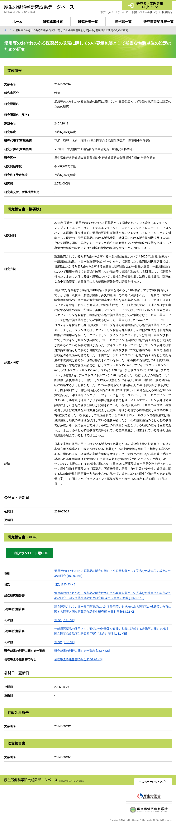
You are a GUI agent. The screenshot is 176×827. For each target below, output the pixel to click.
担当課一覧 (123, 21)
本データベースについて (114, 12)
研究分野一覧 (88, 21)
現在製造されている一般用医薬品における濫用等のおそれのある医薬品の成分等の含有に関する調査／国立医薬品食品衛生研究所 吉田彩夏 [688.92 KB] (112, 609)
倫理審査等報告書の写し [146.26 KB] (78, 659)
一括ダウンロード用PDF (29, 553)
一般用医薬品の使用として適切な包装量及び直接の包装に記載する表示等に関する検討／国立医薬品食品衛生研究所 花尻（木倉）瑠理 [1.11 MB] (112, 631)
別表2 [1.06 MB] (64, 642)
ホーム (18, 21)
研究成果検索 (53, 21)
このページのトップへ (154, 781)
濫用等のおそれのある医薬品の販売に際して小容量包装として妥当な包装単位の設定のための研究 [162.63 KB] (112, 573)
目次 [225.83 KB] (65, 584)
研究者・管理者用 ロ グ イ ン (149, 5)
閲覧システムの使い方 (144, 12)
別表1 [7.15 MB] (64, 620)
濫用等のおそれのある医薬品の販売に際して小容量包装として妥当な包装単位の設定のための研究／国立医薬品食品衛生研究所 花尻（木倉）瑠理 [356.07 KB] (112, 595)
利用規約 (167, 12)
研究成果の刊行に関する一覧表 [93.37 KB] (82, 650)
